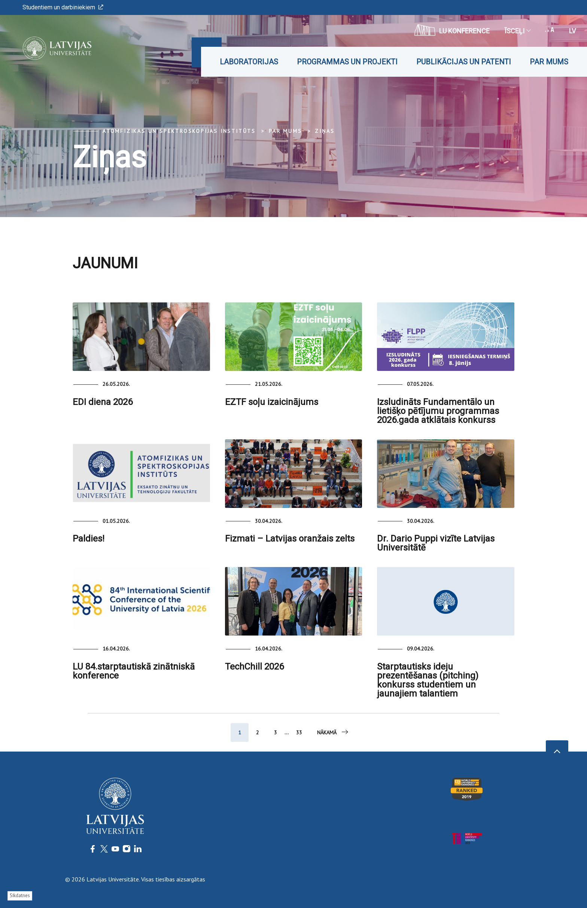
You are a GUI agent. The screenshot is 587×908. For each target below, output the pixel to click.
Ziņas (324, 131)
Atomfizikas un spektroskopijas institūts (179, 131)
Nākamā (333, 732)
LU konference (452, 29)
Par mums (549, 61)
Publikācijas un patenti (463, 61)
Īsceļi (517, 31)
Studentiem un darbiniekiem (62, 7)
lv (572, 31)
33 (299, 732)
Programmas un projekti (347, 61)
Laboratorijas (249, 61)
